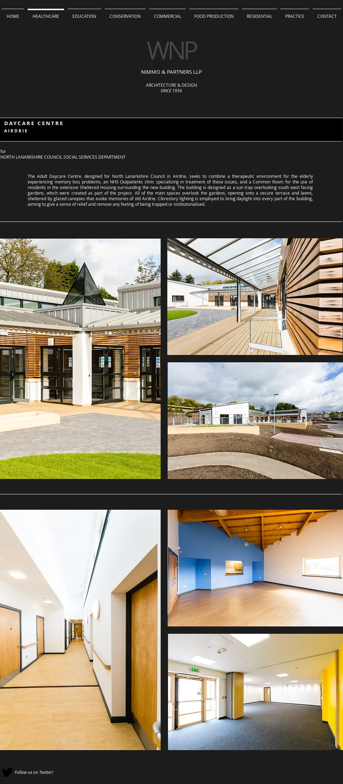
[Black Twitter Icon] (7, 772)
